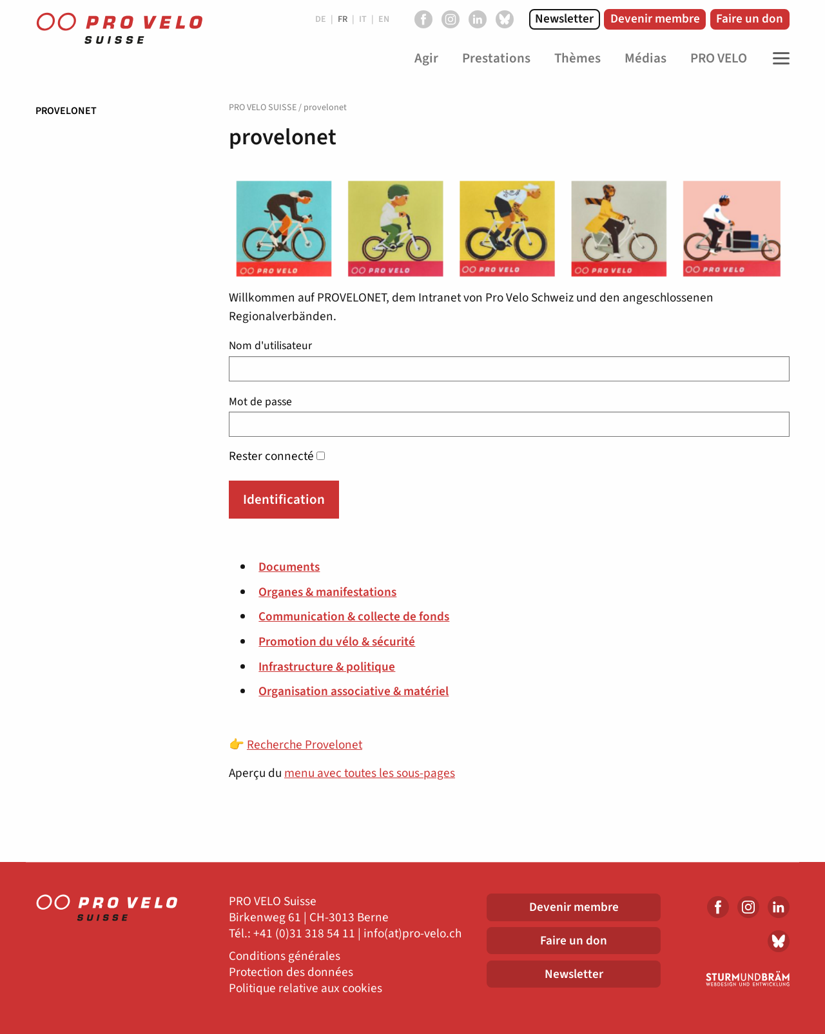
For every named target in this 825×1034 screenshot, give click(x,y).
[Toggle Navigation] (778, 59)
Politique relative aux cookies (305, 989)
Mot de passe (509, 415)
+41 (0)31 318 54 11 (304, 934)
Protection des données (291, 972)
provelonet (66, 111)
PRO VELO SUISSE (262, 107)
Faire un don (749, 19)
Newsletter (564, 19)
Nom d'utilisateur (509, 359)
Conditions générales (284, 956)
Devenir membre (655, 19)
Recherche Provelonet (304, 745)
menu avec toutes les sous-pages (369, 773)
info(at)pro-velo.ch (412, 934)
